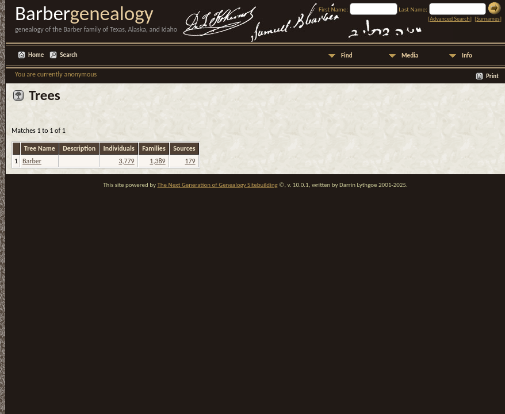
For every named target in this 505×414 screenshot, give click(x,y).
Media (409, 55)
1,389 (157, 161)
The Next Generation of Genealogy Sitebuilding (217, 185)
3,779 (126, 161)
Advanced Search (449, 18)
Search (68, 55)
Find (347, 55)
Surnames (487, 18)
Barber (31, 161)
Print (492, 76)
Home (36, 55)
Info (467, 55)
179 (190, 161)
